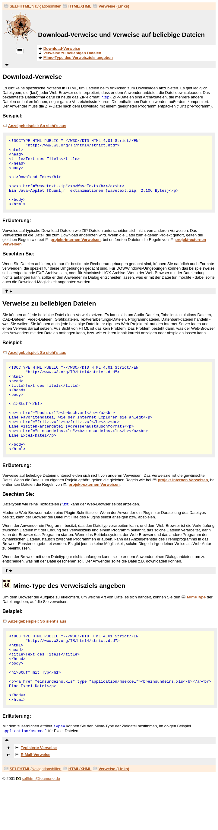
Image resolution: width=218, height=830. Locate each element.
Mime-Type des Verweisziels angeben (69, 585)
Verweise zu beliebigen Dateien (49, 303)
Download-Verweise (32, 76)
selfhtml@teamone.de (41, 778)
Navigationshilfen (47, 6)
